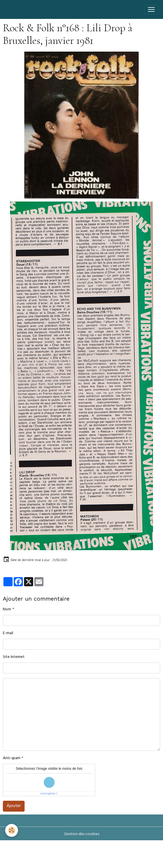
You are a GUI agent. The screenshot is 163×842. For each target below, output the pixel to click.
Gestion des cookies (81, 834)
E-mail (8, 633)
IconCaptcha (48, 793)
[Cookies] (11, 830)
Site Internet (14, 657)
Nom (7, 610)
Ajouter (14, 806)
